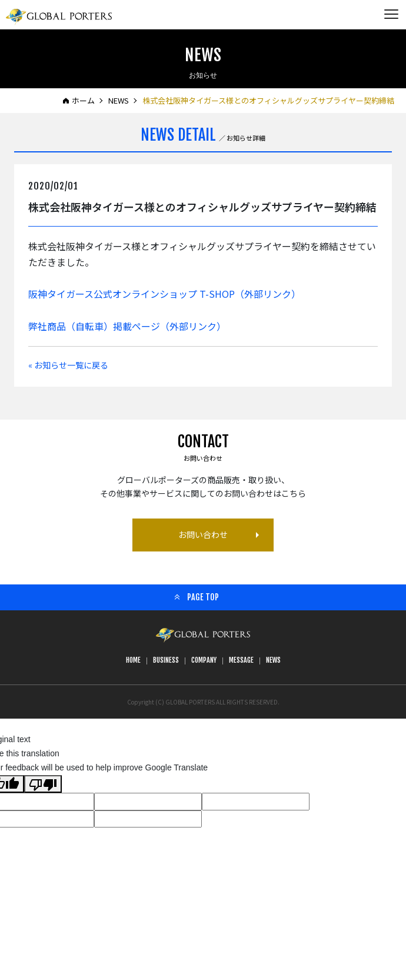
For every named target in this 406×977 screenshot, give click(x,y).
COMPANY (204, 660)
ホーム (83, 100)
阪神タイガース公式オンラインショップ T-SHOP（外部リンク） (164, 294)
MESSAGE (241, 660)
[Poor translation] (43, 784)
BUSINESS (166, 660)
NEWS (118, 100)
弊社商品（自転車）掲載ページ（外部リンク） (127, 326)
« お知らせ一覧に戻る (68, 365)
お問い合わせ (203, 534)
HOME (133, 660)
